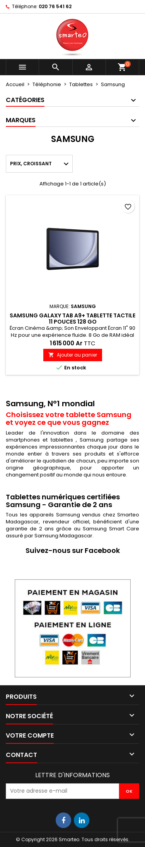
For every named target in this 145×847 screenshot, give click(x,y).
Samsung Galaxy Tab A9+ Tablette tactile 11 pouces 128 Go (72, 319)
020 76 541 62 (55, 6)
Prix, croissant (40, 164)
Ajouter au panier (72, 355)
